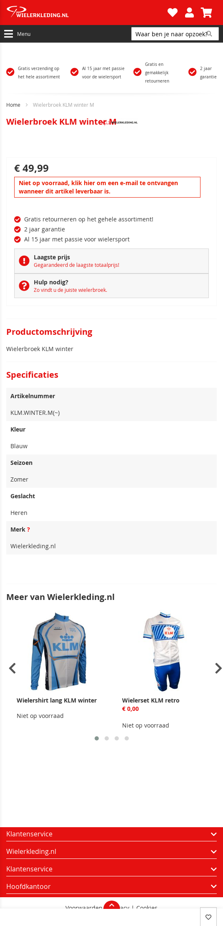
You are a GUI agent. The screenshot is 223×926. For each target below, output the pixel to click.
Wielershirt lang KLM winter (57, 700)
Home (13, 104)
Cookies (147, 908)
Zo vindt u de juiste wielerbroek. (70, 289)
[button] (97, 738)
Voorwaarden (84, 908)
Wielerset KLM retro (151, 700)
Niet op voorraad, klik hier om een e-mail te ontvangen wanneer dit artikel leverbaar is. (98, 187)
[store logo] (86, 12)
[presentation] (12, 668)
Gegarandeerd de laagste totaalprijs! (76, 264)
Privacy (119, 908)
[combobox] (175, 33)
